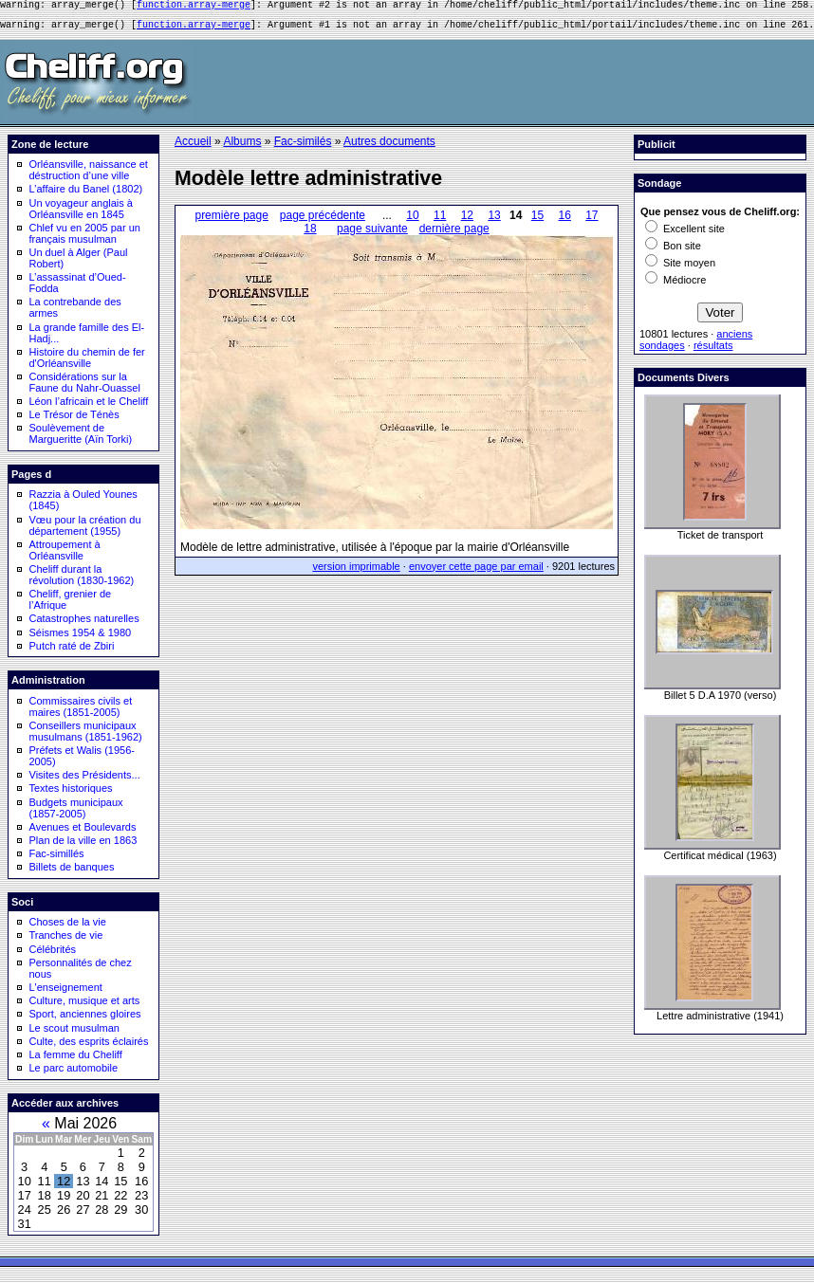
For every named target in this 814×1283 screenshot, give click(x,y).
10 (412, 221)
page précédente (322, 221)
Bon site (673, 251)
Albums (242, 147)
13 (494, 221)
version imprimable (355, 571)
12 (467, 221)
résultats (713, 351)
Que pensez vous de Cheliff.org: (720, 217)
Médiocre (675, 285)
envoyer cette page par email (476, 571)
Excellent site (685, 234)
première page (231, 221)
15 (537, 221)
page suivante (372, 234)
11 (440, 221)
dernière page (454, 234)
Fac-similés (303, 147)
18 (310, 234)
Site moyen (680, 268)
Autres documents (389, 147)
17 (591, 221)
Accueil (193, 147)
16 (564, 221)
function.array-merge (193, 6)
